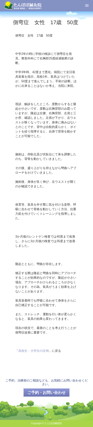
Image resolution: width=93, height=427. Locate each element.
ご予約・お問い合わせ (46, 392)
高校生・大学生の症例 (33, 350)
